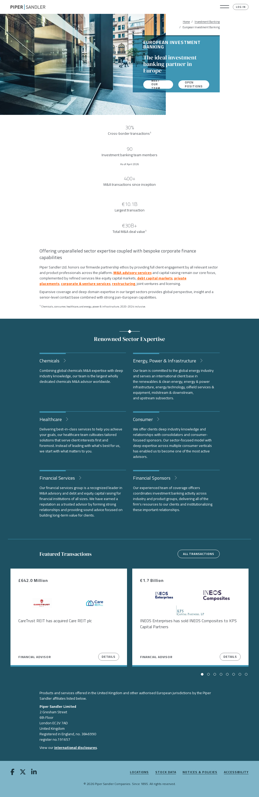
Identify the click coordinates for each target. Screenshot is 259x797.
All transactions (198, 554)
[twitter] (23, 773)
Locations (139, 772)
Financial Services (58, 477)
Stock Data (165, 772)
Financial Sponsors (152, 477)
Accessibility (236, 772)
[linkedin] (34, 773)
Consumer (143, 419)
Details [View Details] (108, 657)
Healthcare (51, 419)
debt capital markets (155, 278)
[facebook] (12, 773)
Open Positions (194, 84)
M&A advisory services (132, 272)
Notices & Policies (200, 772)
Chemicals (50, 360)
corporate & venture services (86, 283)
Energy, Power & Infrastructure (165, 360)
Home (186, 22)
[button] (224, 7)
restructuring (123, 283)
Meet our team (155, 84)
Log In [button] (241, 6)
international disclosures (75, 747)
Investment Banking (207, 22)
